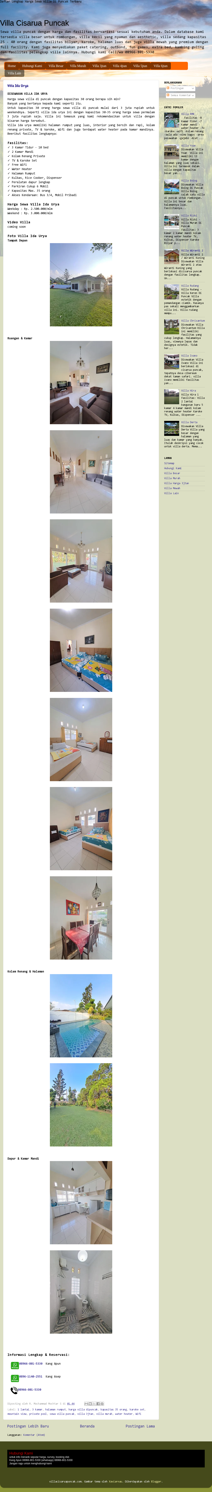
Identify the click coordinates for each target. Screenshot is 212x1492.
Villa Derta (189, 422)
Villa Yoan (188, 145)
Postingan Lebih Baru (28, 1427)
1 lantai (23, 1409)
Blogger (156, 1481)
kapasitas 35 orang (114, 1409)
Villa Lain (14, 73)
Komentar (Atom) (34, 1435)
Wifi (138, 1414)
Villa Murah (78, 66)
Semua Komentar (179, 95)
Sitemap (169, 463)
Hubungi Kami (32, 66)
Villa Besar (56, 66)
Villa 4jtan (120, 66)
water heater (124, 1414)
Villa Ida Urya (17, 85)
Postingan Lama (140, 1427)
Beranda (87, 1427)
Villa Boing (189, 180)
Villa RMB (187, 114)
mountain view (16, 1414)
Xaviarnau (115, 1481)
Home (12, 66)
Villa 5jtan (140, 66)
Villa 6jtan (161, 66)
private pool (38, 1414)
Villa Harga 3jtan (176, 483)
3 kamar (37, 1409)
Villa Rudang (190, 286)
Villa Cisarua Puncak (34, 23)
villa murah (104, 1414)
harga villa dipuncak (83, 1409)
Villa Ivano (189, 355)
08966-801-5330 (29, 1389)
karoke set (137, 1409)
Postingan (175, 88)
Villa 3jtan (99, 66)
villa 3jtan (85, 1414)
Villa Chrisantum (193, 321)
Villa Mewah (172, 488)
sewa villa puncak (62, 1414)
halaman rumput (55, 1409)
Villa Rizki (189, 215)
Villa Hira (188, 390)
